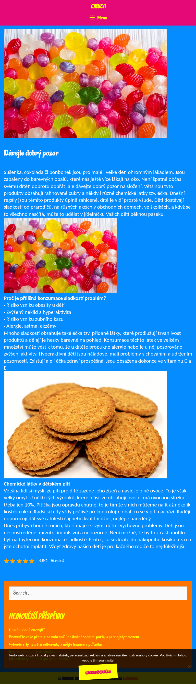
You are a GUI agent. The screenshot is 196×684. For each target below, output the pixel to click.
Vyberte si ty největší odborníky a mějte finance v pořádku (55, 644)
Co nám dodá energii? (27, 630)
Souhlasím (98, 671)
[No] (189, 666)
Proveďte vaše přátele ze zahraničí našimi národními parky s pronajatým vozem (74, 637)
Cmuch (98, 6)
